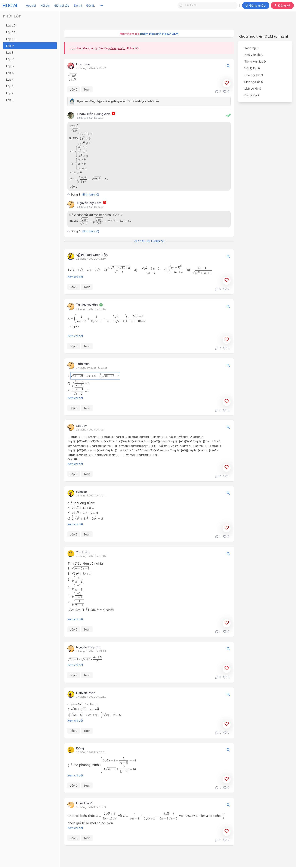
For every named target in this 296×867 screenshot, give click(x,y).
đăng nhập (117, 48)
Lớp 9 (10, 46)
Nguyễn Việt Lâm (89, 203)
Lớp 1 (10, 100)
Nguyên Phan (85, 693)
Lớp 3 (10, 86)
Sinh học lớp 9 (253, 82)
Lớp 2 (10, 93)
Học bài (31, 5)
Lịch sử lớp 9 (252, 88)
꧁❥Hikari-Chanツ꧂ (92, 255)
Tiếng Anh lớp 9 (255, 61)
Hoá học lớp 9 (253, 75)
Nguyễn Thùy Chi (88, 647)
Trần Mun (83, 364)
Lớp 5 (10, 73)
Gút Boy (81, 425)
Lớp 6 (10, 66)
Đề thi (78, 5)
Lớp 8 (10, 52)
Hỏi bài (45, 5)
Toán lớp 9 (251, 48)
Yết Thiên (83, 552)
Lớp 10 (11, 39)
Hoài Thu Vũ (84, 803)
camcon (81, 491)
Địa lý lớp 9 (251, 95)
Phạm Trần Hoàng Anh (93, 114)
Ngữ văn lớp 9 (253, 55)
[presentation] (72, 77)
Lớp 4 (10, 79)
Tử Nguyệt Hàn (87, 304)
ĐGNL (90, 5)
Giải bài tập (61, 5)
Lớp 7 (10, 59)
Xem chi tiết (75, 277)
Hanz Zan (83, 64)
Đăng (80, 748)
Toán (86, 89)
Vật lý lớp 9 (252, 68)
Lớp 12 (11, 25)
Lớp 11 (11, 32)
